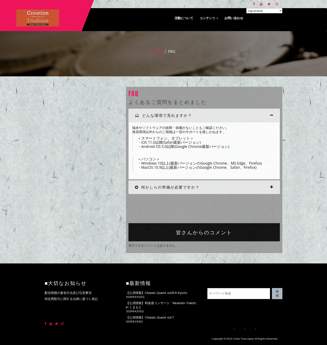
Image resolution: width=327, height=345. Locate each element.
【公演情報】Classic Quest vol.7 (150, 317)
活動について (184, 18)
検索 (277, 293)
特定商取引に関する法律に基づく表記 (71, 299)
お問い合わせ (233, 18)
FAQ (133, 93)
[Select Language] (264, 10)
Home (157, 51)
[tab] (204, 115)
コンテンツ (209, 18)
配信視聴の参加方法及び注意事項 (68, 293)
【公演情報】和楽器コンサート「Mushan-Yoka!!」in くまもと (162, 305)
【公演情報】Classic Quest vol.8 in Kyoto (156, 293)
